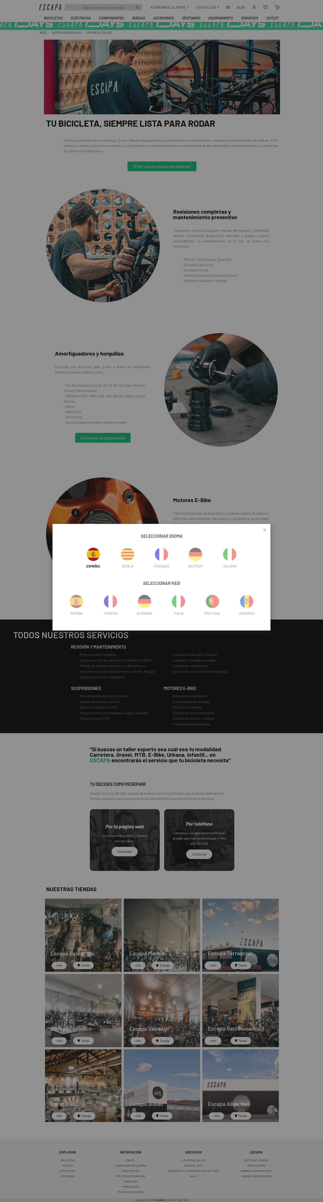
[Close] (265, 530)
